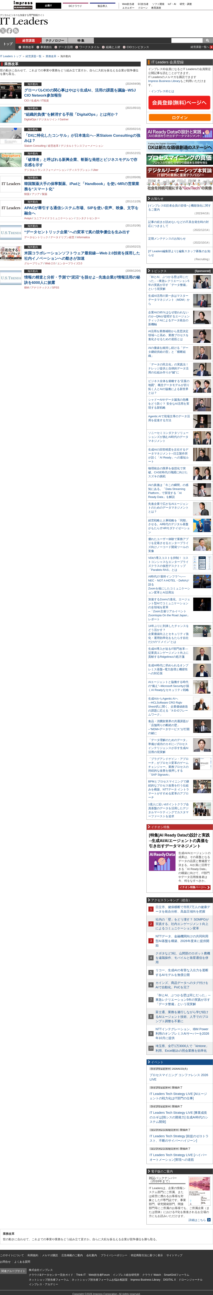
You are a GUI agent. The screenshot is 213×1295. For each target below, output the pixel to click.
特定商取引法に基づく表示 (147, 1255)
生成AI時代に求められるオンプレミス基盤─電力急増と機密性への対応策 (168, 669)
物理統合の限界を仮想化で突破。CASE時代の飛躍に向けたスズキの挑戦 (168, 472)
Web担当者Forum (99, 1274)
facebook (9, 31)
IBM (26, 287)
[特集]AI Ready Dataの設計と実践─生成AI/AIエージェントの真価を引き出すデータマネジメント (179, 840)
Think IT (81, 1274)
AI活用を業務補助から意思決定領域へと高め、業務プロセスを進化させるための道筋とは (168, 335)
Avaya (28, 218)
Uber (95, 170)
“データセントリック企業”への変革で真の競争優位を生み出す (77, 232)
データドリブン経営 (62, 237)
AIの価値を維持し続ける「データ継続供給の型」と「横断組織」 (168, 351)
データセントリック (36, 237)
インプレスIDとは (162, 91)
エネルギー (128, 8)
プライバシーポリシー (114, 1255)
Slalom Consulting (35, 145)
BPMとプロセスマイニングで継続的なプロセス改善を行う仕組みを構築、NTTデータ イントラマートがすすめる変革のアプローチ (168, 789)
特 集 (81, 40)
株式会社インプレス (41, 1270)
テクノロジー (54, 40)
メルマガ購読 (50, 1255)
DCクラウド (75, 6)
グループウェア (33, 263)
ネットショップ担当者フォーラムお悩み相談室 (100, 1279)
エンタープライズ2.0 (69, 263)
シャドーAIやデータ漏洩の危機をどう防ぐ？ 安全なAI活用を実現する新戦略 (168, 403)
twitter (3, 31)
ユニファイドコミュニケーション (54, 218)
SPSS (55, 287)
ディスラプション (79, 170)
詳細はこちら (197, 1220)
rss (16, 31)
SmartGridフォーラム (176, 1274)
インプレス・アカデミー (43, 1284)
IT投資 (45, 100)
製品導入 (102, 6)
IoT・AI (172, 4)
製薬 (44, 194)
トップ (7, 44)
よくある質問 (22, 1261)
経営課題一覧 (33, 56)
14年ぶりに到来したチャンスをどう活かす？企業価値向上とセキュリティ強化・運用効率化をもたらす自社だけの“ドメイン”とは (168, 634)
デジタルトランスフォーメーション (82, 145)
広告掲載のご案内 (72, 1255)
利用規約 (33, 1255)
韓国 (27, 194)
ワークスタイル (89, 47)
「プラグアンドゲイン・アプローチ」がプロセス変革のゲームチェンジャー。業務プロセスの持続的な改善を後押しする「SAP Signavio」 (168, 766)
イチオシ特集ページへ (193, 887)
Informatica (83, 237)
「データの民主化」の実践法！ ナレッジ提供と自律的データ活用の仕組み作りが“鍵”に (168, 368)
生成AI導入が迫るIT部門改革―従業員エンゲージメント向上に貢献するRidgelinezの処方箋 (168, 652)
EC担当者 (143, 4)
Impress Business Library (164, 81)
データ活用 (65, 47)
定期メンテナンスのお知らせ (167, 238)
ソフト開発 (158, 4)
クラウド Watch (151, 1274)
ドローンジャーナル (191, 1279)
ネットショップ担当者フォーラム (49, 1279)
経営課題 (28, 40)
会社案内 (91, 1255)
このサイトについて (12, 1255)
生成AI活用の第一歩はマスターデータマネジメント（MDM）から (169, 299)
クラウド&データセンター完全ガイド (51, 1274)
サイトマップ (174, 1255)
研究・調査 (186, 4)
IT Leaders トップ (10, 56)
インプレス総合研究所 (126, 1274)
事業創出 (46, 47)
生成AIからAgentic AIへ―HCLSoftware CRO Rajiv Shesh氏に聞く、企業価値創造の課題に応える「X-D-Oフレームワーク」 (168, 706)
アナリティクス (40, 287)
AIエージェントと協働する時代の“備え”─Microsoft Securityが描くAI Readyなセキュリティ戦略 (168, 686)
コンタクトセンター (88, 218)
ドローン (143, 8)
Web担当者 (128, 4)
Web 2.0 (50, 263)
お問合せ (5, 1261)
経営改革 (53, 145)
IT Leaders (24, 21)
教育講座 (156, 8)
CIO (26, 100)
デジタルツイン (48, 119)
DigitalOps (30, 119)
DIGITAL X (169, 1279)
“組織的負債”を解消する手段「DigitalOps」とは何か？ (71, 114)
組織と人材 (113, 47)
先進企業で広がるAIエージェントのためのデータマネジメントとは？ (168, 507)
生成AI (35, 100)
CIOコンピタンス (138, 47)
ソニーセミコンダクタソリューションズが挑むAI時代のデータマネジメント (168, 437)
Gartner (64, 119)
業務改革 (28, 47)
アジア (36, 194)
